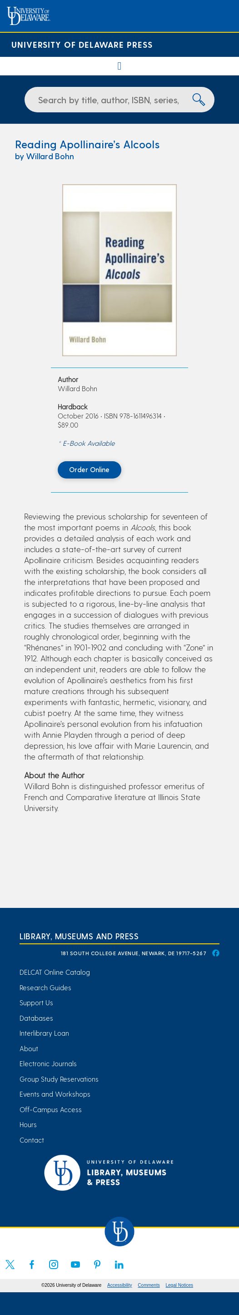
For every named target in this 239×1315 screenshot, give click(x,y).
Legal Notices (180, 1285)
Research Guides (45, 987)
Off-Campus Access (51, 1109)
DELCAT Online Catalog (55, 972)
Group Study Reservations (59, 1079)
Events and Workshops (55, 1094)
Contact (32, 1140)
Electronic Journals (48, 1063)
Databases (36, 1018)
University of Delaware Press (82, 44)
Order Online (89, 469)
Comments (148, 1285)
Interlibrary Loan (44, 1033)
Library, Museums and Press (79, 936)
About (29, 1048)
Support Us (36, 1002)
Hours (28, 1124)
